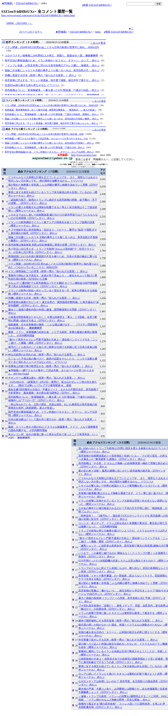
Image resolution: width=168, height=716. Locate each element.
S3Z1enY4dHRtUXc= (27, 3)
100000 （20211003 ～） (19, 23)
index (98, 31)
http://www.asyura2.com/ (84, 155)
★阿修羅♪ (7, 3)
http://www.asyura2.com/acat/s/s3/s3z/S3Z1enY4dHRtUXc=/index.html (38, 15)
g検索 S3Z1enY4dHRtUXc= (97, 5)
